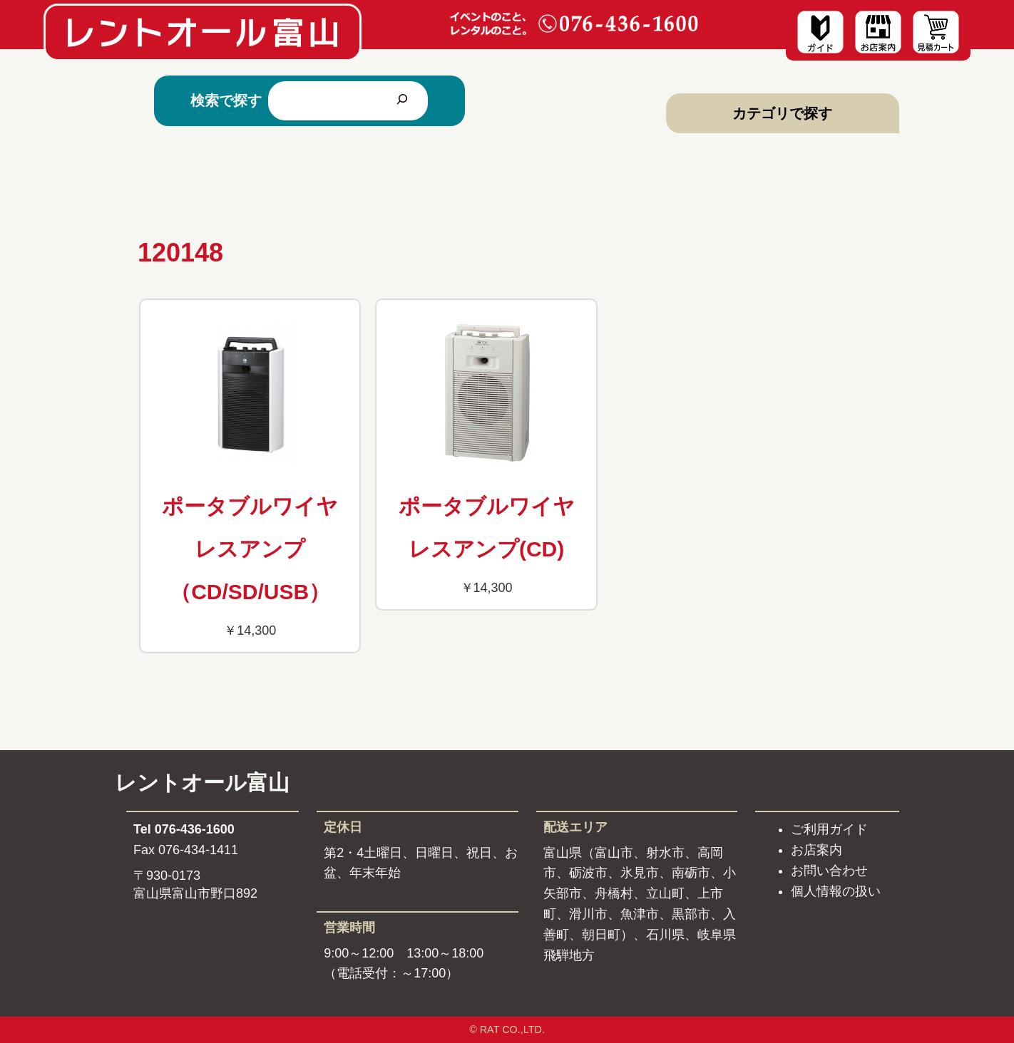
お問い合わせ (829, 870)
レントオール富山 (202, 782)
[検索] (402, 100)
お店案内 (816, 850)
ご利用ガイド (829, 829)
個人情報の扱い (836, 891)
